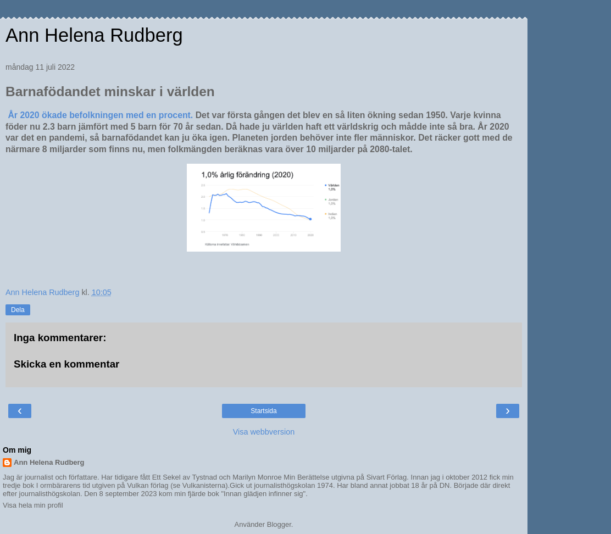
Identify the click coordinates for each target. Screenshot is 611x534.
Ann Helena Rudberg (94, 35)
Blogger (279, 524)
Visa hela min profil (33, 505)
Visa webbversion (264, 431)
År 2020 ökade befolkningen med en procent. (100, 115)
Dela (18, 310)
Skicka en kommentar (66, 364)
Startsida (263, 411)
